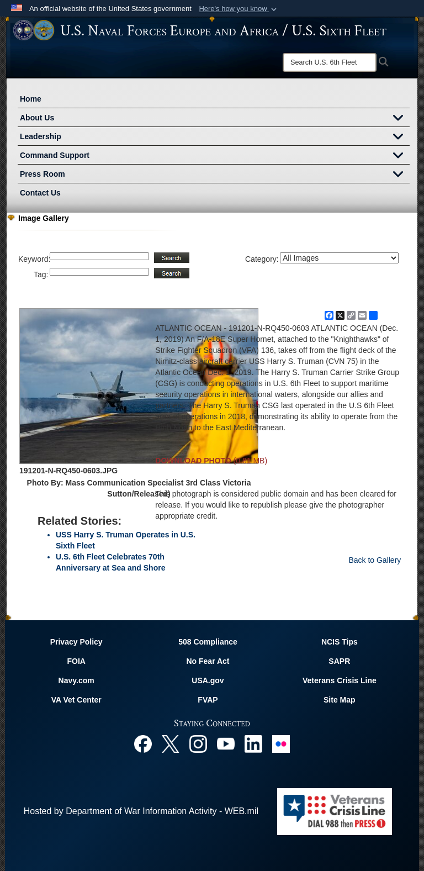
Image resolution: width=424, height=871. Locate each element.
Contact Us (40, 192)
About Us (215, 119)
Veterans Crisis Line (340, 680)
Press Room (215, 175)
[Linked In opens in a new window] (253, 743)
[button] (239, 8)
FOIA (76, 661)
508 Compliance (207, 641)
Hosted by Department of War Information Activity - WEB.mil (141, 811)
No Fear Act (207, 661)
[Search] (330, 62)
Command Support (215, 156)
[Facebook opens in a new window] (143, 743)
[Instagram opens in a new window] (198, 743)
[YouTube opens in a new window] (226, 743)
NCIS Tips (339, 641)
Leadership (215, 137)
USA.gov (208, 680)
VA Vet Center (76, 699)
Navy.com (76, 680)
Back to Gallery (374, 560)
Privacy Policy (76, 641)
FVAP (208, 699)
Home (30, 98)
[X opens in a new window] (170, 743)
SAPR (339, 661)
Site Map (340, 699)
